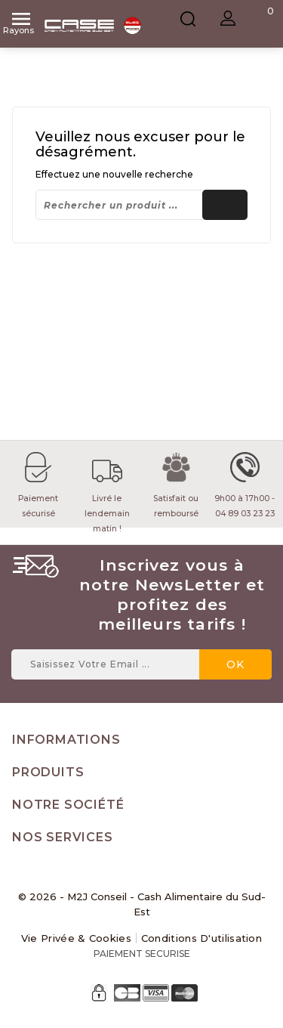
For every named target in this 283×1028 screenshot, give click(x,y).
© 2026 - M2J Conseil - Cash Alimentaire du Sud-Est (142, 904)
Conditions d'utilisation (201, 938)
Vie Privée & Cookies (76, 938)
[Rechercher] (141, 205)
